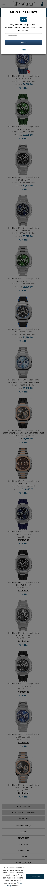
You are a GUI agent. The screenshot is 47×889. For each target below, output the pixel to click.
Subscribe (23, 43)
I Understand (35, 877)
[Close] (23, 49)
